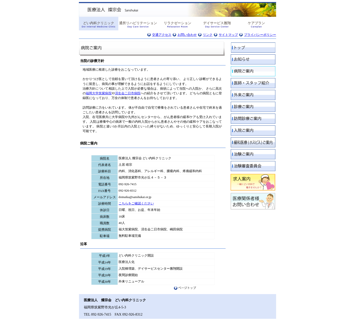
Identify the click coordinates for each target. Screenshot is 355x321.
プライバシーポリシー (260, 35)
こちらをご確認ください (136, 203)
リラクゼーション (177, 24)
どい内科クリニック (98, 24)
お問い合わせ (187, 35)
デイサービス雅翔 (217, 24)
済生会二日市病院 (128, 93)
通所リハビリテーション (138, 24)
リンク (208, 35)
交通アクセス (161, 35)
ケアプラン (256, 24)
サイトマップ (228, 35)
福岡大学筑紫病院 (99, 93)
